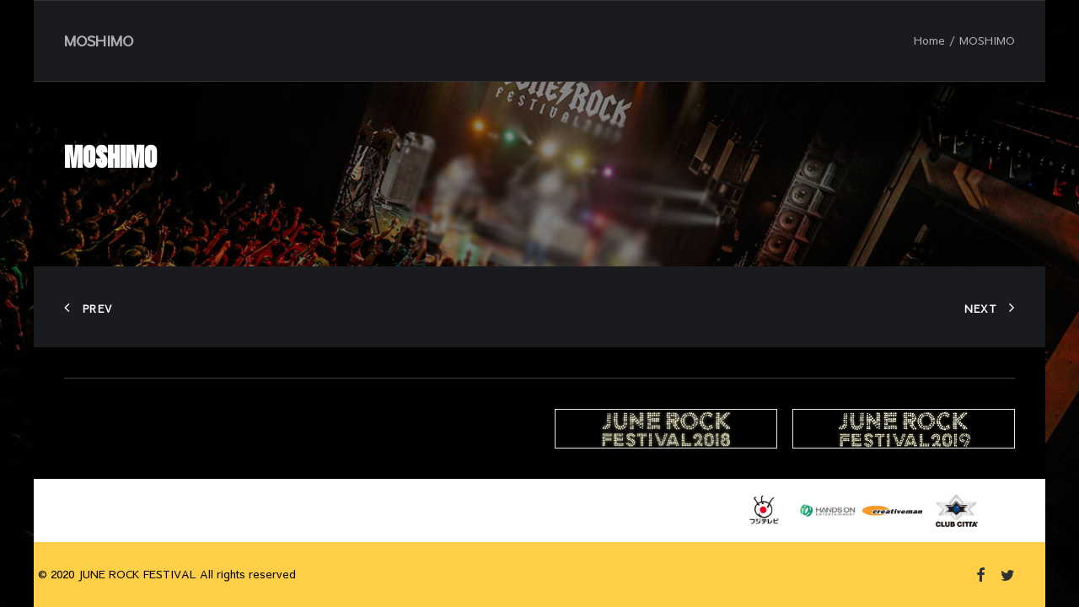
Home (929, 40)
